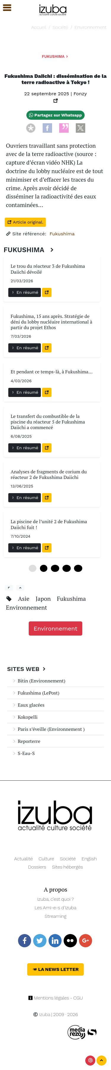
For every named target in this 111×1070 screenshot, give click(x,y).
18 (66, 568)
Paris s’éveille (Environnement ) (48, 729)
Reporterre (26, 741)
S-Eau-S (23, 753)
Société (60, 27)
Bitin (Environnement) (38, 680)
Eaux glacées (28, 705)
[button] (4, 8)
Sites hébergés (67, 867)
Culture (46, 858)
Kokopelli (25, 717)
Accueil (38, 27)
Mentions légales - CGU (55, 998)
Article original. (25, 222)
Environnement (91, 27)
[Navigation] (53, 9)
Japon (44, 599)
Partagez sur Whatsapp (55, 115)
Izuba (41, 1014)
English (89, 858)
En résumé (24, 292)
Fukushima (55, 56)
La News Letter (55, 969)
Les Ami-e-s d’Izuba (55, 907)
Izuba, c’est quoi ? (55, 899)
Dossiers (37, 867)
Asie (24, 599)
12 (54, 568)
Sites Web (27, 668)
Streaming (56, 916)
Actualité (23, 858)
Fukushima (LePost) (35, 693)
